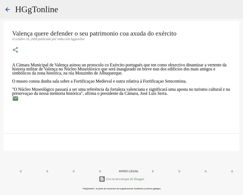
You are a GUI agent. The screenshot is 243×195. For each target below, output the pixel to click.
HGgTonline (36, 9)
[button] (15, 50)
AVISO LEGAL (129, 171)
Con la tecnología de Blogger (121, 179)
